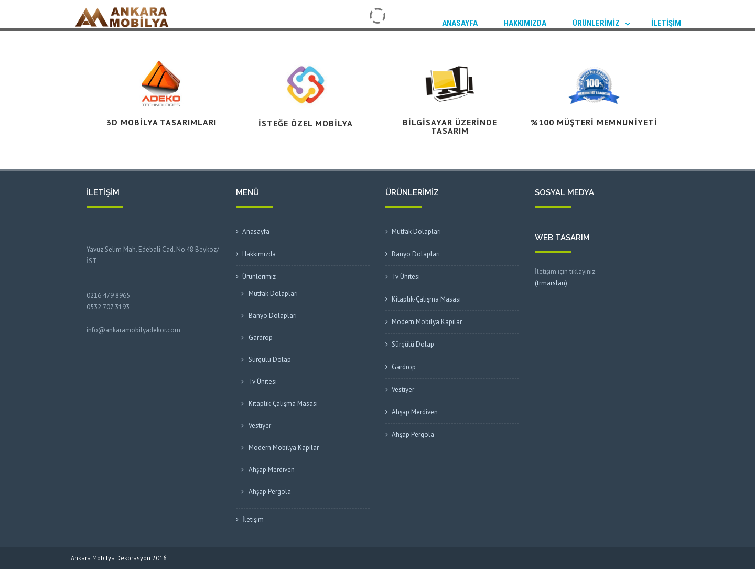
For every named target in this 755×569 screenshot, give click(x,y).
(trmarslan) (551, 282)
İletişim (666, 23)
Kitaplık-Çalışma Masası (283, 403)
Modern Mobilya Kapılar (284, 447)
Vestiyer (260, 425)
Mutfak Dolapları (273, 293)
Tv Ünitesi (263, 381)
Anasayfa (460, 23)
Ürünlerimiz (596, 23)
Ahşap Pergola (270, 491)
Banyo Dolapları (273, 315)
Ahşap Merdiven (272, 469)
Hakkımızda (525, 23)
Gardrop (261, 337)
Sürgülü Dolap (270, 359)
